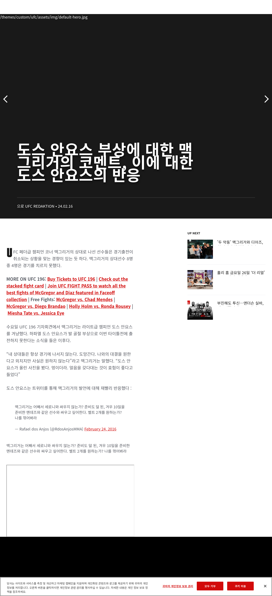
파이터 (46, 16)
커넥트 (197, 16)
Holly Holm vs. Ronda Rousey (100, 306)
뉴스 (63, 16)
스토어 (247, 16)
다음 (265, 99)
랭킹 (28, 16)
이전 (7, 99)
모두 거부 (210, 586)
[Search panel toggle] (258, 16)
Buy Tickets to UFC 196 (71, 279)
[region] (136, 586)
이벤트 (12, 16)
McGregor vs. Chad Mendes (84, 299)
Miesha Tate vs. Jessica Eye (36, 313)
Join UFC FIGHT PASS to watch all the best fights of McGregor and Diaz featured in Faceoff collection (66, 292)
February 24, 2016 (100, 429)
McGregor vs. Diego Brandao (35, 306)
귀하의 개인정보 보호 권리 (177, 586)
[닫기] (265, 586)
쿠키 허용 (240, 586)
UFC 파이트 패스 (222, 16)
